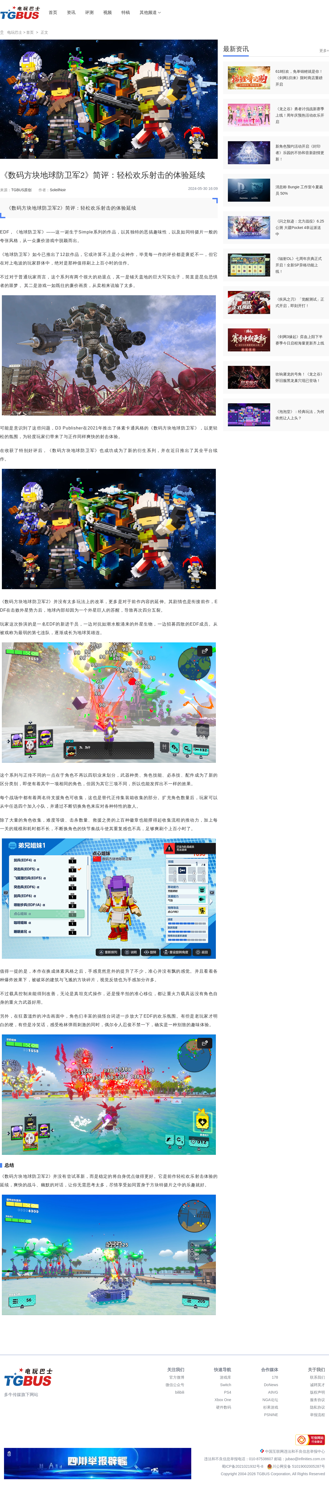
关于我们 (316, 1369)
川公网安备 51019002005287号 (296, 1466)
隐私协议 (317, 1407)
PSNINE (271, 1415)
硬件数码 (223, 1407)
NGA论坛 (270, 1400)
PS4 (227, 1392)
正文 (44, 32)
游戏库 (225, 1377)
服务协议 (317, 1400)
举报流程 (317, 1415)
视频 (107, 12)
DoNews (271, 1385)
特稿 (125, 12)
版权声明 (317, 1392)
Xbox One (223, 1400)
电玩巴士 (14, 32)
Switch (225, 1385)
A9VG (273, 1392)
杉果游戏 (270, 1407)
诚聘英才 (317, 1385)
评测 (89, 12)
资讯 (71, 12)
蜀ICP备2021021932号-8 (243, 1466)
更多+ (324, 50)
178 (275, 1377)
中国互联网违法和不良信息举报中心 (292, 1451)
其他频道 (150, 12)
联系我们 (317, 1377)
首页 (53, 12)
